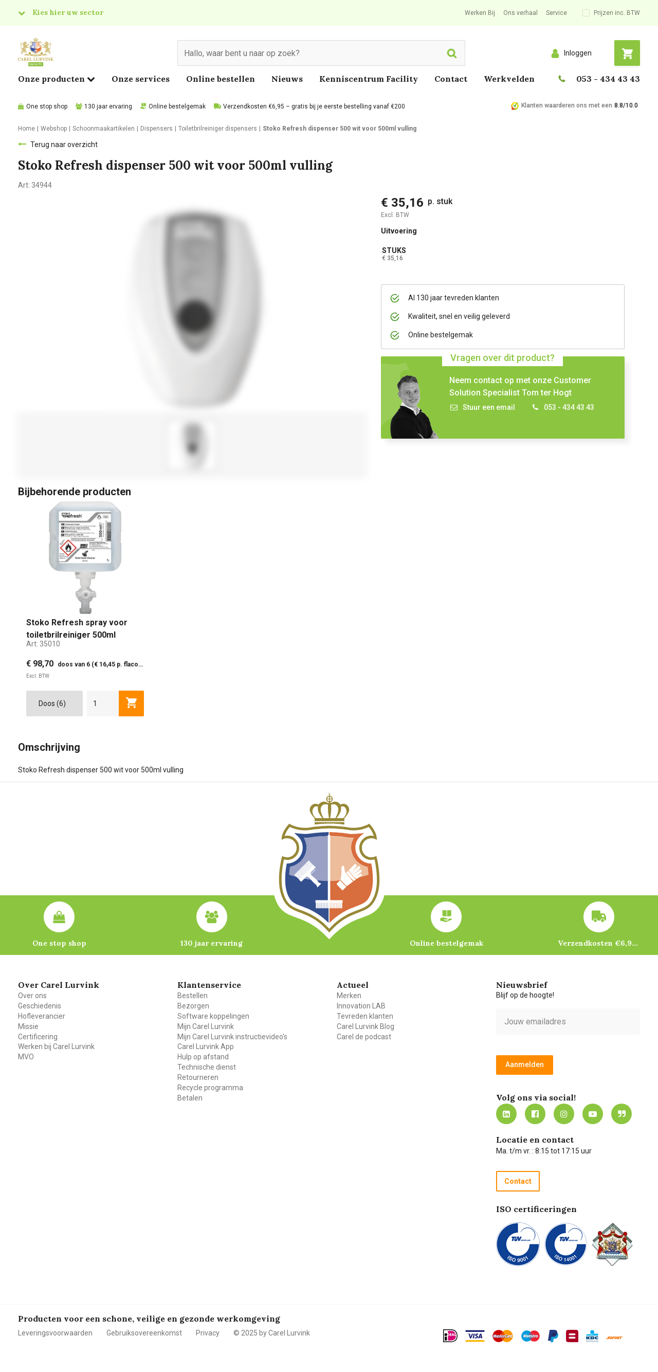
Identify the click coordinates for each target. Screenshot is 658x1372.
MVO (26, 1057)
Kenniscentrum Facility (368, 79)
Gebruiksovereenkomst (144, 1333)
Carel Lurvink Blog (365, 1026)
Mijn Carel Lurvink (205, 1026)
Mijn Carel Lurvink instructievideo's (232, 1037)
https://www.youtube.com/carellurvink (592, 1114)
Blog (621, 1114)
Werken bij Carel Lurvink (56, 1046)
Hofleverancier (41, 1016)
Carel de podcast (364, 1037)
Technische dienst (206, 1067)
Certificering (38, 1037)
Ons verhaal (520, 12)
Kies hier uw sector (67, 12)
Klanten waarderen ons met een (566, 105)
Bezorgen (193, 1006)
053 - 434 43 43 (608, 79)
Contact (450, 79)
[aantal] (103, 703)
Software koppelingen (213, 1016)
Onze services (141, 79)
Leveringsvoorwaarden (55, 1333)
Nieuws (287, 79)
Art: (43, 644)
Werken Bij (480, 12)
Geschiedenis (39, 1006)
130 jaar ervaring (108, 106)
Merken (349, 995)
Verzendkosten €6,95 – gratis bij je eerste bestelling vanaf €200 (314, 106)
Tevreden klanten (365, 1016)
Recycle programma (210, 1088)
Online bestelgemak (177, 106)
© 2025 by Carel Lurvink (271, 1333)
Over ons (32, 995)
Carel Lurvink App (205, 1046)
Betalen (190, 1098)
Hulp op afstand (203, 1057)
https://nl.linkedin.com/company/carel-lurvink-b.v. (506, 1114)
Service (556, 12)
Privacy (208, 1333)
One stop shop (46, 106)
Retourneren (197, 1077)
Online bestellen (220, 79)
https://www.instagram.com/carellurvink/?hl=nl (564, 1114)
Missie (28, 1026)
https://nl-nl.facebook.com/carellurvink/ (535, 1114)
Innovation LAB (361, 1006)
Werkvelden (509, 79)
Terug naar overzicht (64, 144)
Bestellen (192, 995)
